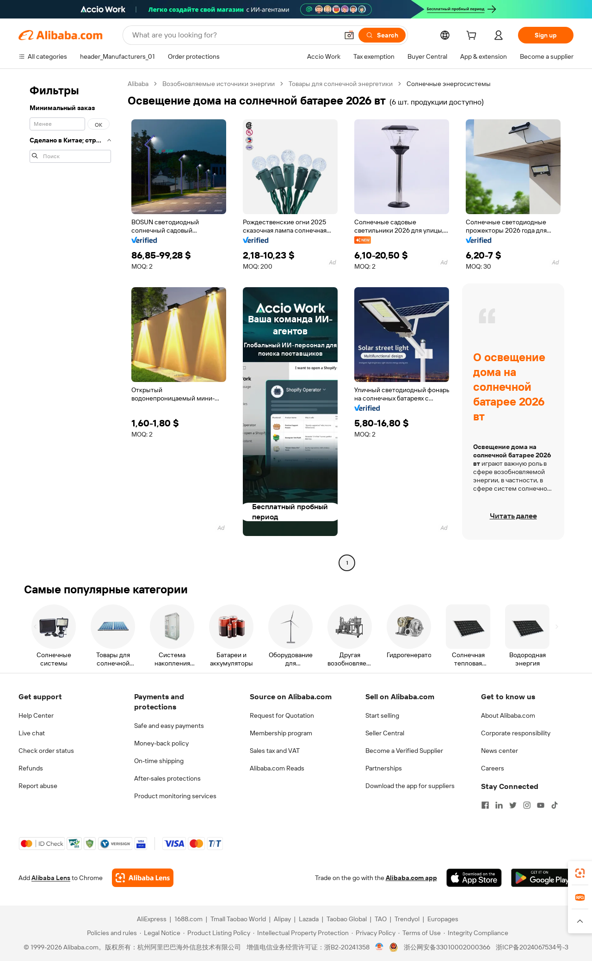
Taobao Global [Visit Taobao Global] (347, 919)
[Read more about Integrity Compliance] (476, 933)
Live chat (31, 733)
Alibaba (138, 83)
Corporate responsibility (515, 733)
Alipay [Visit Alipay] (282, 919)
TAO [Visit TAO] (381, 919)
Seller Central (384, 733)
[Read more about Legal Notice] (160, 933)
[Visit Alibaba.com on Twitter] (513, 805)
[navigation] (70, 324)
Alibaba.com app (411, 877)
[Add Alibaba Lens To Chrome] (142, 878)
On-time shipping (159, 760)
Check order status (46, 750)
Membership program (281, 733)
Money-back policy (161, 743)
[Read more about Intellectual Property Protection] (301, 933)
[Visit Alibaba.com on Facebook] (485, 805)
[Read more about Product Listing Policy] (216, 933)
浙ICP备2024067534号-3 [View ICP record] (532, 947)
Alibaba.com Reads (277, 768)
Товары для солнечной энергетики (341, 83)
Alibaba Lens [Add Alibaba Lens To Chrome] (50, 877)
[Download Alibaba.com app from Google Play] (542, 878)
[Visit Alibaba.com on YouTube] (540, 805)
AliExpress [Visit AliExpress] (151, 919)
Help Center (36, 715)
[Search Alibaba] (234, 35)
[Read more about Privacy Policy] (373, 933)
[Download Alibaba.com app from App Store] (474, 878)
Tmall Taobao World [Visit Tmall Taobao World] (238, 919)
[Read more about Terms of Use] (419, 933)
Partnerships (383, 768)
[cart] (473, 36)
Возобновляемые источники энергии (218, 83)
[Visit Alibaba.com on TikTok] (554, 805)
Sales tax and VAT (275, 750)
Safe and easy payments (169, 725)
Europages (442, 919)
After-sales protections (167, 778)
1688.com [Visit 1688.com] (188, 919)
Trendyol (407, 919)
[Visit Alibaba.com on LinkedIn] (499, 805)
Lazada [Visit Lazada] (309, 919)
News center (499, 750)
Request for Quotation (282, 715)
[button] (349, 35)
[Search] (382, 35)
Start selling (382, 715)
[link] (580, 873)
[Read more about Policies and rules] (110, 933)
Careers (492, 768)
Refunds (30, 768)
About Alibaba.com (508, 715)
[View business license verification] (379, 947)
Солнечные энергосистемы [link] (449, 83)
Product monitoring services (175, 796)
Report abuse (37, 785)
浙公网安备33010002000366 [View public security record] (447, 947)
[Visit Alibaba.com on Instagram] (527, 805)
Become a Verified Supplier (404, 750)
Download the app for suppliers (410, 785)
